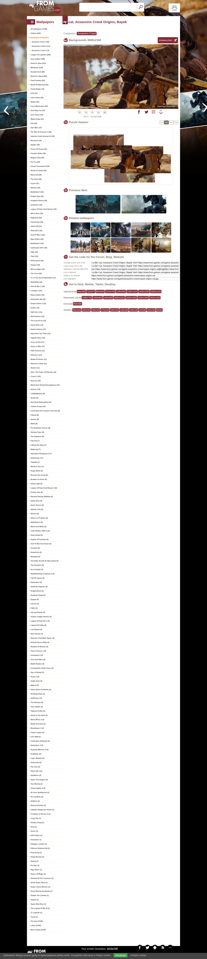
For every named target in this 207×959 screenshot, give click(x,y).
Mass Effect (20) (37, 239)
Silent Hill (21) (36, 226)
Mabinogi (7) (36, 449)
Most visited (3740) (38, 930)
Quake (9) (34, 398)
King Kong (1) (36, 852)
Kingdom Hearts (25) (39, 200)
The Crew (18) (36, 273)
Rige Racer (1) (36, 870)
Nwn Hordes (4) (37, 634)
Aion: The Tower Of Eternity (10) (43, 372)
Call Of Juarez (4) (37, 578)
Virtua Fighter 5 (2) (38, 788)
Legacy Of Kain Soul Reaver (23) (43, 209)
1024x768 (110, 291)
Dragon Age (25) (37, 196)
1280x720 (87, 297)
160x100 (114, 310)
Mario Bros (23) (37, 213)
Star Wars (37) (36, 128)
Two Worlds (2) (37, 784)
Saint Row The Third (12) (40, 333)
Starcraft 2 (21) (36, 230)
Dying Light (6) (36, 484)
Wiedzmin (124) (37, 67)
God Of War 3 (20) (38, 235)
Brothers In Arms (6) (39, 479)
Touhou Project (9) (38, 406)
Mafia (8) (34, 424)
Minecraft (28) (36, 175)
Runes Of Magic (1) (38, 874)
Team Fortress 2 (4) (38, 651)
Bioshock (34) (36, 140)
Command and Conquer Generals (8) (45, 411)
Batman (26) (35, 188)
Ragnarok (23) (36, 218)
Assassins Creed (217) (40, 37)
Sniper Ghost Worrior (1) (40, 887)
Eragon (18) (35, 265)
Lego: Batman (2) (37, 758)
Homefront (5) (36, 552)
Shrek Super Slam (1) (39, 882)
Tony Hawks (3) (37, 707)
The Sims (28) (36, 179)
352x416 (77, 310)
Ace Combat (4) (37, 569)
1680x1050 (131, 297)
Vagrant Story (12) (38, 338)
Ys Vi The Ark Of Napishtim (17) (43, 278)
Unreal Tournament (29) (40, 166)
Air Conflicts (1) (37, 797)
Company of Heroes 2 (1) (41, 814)
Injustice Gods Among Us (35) (43, 136)
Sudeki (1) (35, 900)
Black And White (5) (38, 526)
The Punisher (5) (37, 565)
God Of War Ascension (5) (41, 544)
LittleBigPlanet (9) (38, 393)
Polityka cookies (138, 955)
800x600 (100, 291)
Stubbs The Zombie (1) (40, 895)
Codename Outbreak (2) (40, 741)
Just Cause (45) (37, 115)
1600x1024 (119, 297)
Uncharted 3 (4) (37, 655)
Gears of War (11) (38, 346)
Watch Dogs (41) (37, 119)
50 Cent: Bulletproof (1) (40, 792)
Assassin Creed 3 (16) (40, 42)
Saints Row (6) (36, 501)
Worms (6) (35, 514)
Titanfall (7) (35, 462)
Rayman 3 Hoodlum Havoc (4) (42, 638)
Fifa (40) (34, 123)
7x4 (176, 122)
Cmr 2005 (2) (36, 737)
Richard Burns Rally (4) (40, 642)
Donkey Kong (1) (37, 822)
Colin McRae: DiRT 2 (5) (40, 531)
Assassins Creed (86, 33)
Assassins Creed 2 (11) (41, 46)
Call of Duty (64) (37, 98)
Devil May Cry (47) (38, 110)
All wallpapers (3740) (39, 29)
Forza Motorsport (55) (39, 106)
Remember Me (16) (38, 299)
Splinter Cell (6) (37, 509)
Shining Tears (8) (37, 432)
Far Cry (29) (35, 162)
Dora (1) (34, 827)
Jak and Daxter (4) (38, 612)
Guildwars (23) (36, 205)
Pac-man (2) (35, 767)
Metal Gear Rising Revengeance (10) (45, 385)
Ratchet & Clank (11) (39, 363)
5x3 (171, 122)
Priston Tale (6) (37, 492)
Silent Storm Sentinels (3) (41, 689)
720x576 (91, 291)
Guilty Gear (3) (36, 681)
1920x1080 (143, 297)
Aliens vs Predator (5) (39, 518)
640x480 (81, 291)
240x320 (96, 310)
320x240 (86, 310)
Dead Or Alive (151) (38, 63)
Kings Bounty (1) (37, 857)
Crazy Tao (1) (36, 818)
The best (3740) (37, 921)
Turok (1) (34, 917)
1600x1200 (156, 291)
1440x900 (108, 297)
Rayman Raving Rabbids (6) (42, 496)
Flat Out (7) (35, 441)
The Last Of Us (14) (38, 321)
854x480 (77, 304)
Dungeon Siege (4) (38, 595)
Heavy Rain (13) (37, 325)
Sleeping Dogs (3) (38, 694)
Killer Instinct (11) (38, 351)
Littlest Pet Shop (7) (38, 445)
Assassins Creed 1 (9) (40, 50)
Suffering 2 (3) (36, 698)
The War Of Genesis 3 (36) (41, 132)
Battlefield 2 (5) (37, 522)
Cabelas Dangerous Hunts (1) (42, 810)
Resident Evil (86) (38, 72)
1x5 (161, 122)
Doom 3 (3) (35, 677)
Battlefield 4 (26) (37, 192)
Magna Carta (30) (37, 158)
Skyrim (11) (35, 368)
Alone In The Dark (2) (39, 715)
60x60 (159, 310)
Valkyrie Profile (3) (38, 711)
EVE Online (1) (36, 835)
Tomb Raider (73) (37, 89)
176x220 (105, 310)
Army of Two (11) (37, 342)
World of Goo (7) (37, 466)
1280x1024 (132, 291)
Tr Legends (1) (36, 913)
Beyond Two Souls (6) (39, 475)
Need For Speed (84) (39, 76)
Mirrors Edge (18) (37, 269)
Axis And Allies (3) (38, 659)
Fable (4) (34, 608)
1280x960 (121, 291)
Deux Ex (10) (36, 381)
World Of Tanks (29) (38, 170)
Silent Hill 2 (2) (36, 771)
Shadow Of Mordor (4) (39, 647)
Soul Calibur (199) (38, 59)
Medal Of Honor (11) (39, 359)
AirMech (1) (35, 801)
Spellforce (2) (36, 775)
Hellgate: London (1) (39, 844)
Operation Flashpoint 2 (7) (41, 454)
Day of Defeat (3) (37, 672)
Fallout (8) (35, 415)
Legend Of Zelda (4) (38, 625)
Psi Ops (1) (35, 865)
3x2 (166, 122)
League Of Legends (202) (41, 55)
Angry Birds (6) (37, 471)
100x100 (151, 310)
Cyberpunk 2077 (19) (39, 248)
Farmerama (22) (37, 222)
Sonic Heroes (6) (37, 505)
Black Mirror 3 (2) (37, 719)
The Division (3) (37, 702)
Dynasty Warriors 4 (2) (39, 750)
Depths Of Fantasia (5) (40, 539)
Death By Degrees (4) (39, 587)
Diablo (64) (35, 102)
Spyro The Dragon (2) (39, 780)
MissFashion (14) (37, 316)
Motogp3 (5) (35, 556)
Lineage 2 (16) (36, 291)
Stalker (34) (35, 145)
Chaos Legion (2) (37, 732)
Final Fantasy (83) (38, 80)
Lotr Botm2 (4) (36, 629)
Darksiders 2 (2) (37, 745)
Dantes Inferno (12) (38, 329)
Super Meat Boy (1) (38, 904)
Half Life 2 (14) (36, 312)
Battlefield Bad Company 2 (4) (43, 574)
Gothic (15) (35, 308)
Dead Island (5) (37, 535)
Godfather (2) (36, 754)
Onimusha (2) (36, 762)
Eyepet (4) (35, 599)
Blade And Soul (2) (38, 724)
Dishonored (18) (37, 261)
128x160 (124, 310)
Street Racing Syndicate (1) (41, 891)
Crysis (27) (35, 183)
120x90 (142, 310)
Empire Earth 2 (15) (38, 303)
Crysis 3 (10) (36, 376)
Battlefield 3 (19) (37, 243)
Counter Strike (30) (38, 153)
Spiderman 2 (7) (37, 458)
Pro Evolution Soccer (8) (40, 428)
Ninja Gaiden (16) (37, 295)
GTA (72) (34, 93)
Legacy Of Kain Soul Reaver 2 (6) (44, 488)
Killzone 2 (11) (36, 355)
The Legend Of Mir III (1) (40, 908)
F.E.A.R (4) (35, 604)
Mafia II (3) (35, 685)
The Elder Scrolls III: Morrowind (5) (44, 561)
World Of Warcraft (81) (39, 85)
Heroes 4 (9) (35, 389)
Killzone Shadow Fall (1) (40, 848)
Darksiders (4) (36, 582)
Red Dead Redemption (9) (41, 402)
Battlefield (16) (36, 282)
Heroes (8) (35, 419)
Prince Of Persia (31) (39, 149)
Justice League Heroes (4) (41, 617)
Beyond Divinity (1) (38, 805)
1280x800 (97, 297)
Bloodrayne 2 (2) (37, 728)
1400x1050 (144, 291)
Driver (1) (34, 831)
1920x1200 (155, 297)
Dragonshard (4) (37, 591)
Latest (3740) (36, 925)
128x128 (133, 310)
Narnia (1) (34, 861)
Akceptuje (120, 955)
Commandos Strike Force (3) (42, 668)
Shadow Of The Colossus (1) (42, 878)
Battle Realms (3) (37, 664)
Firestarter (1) (36, 840)
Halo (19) (34, 252)
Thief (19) (34, 256)
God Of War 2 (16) (38, 286)
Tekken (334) (36, 33)
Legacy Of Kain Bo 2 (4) (40, 621)
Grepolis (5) (35, 548)
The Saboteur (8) (37, 436)
